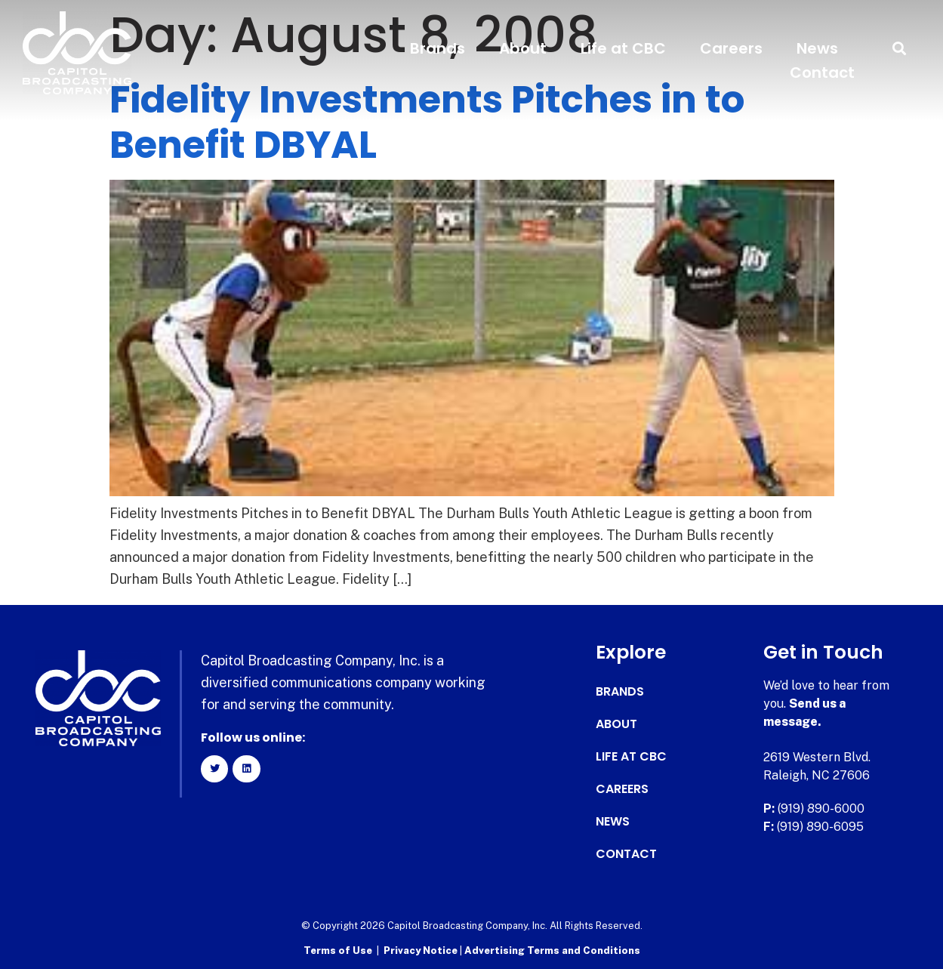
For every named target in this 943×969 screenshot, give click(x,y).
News (817, 48)
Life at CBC (623, 48)
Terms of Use (338, 950)
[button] (899, 48)
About (523, 48)
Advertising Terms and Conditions (552, 950)
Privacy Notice (422, 950)
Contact (822, 72)
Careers (731, 48)
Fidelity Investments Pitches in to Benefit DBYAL (426, 122)
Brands (437, 48)
